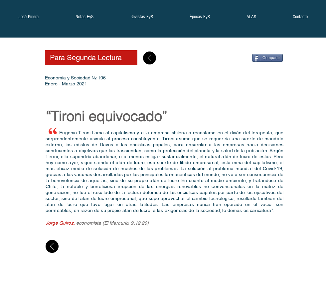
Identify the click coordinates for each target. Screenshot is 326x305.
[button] (28, 19)
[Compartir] (267, 58)
